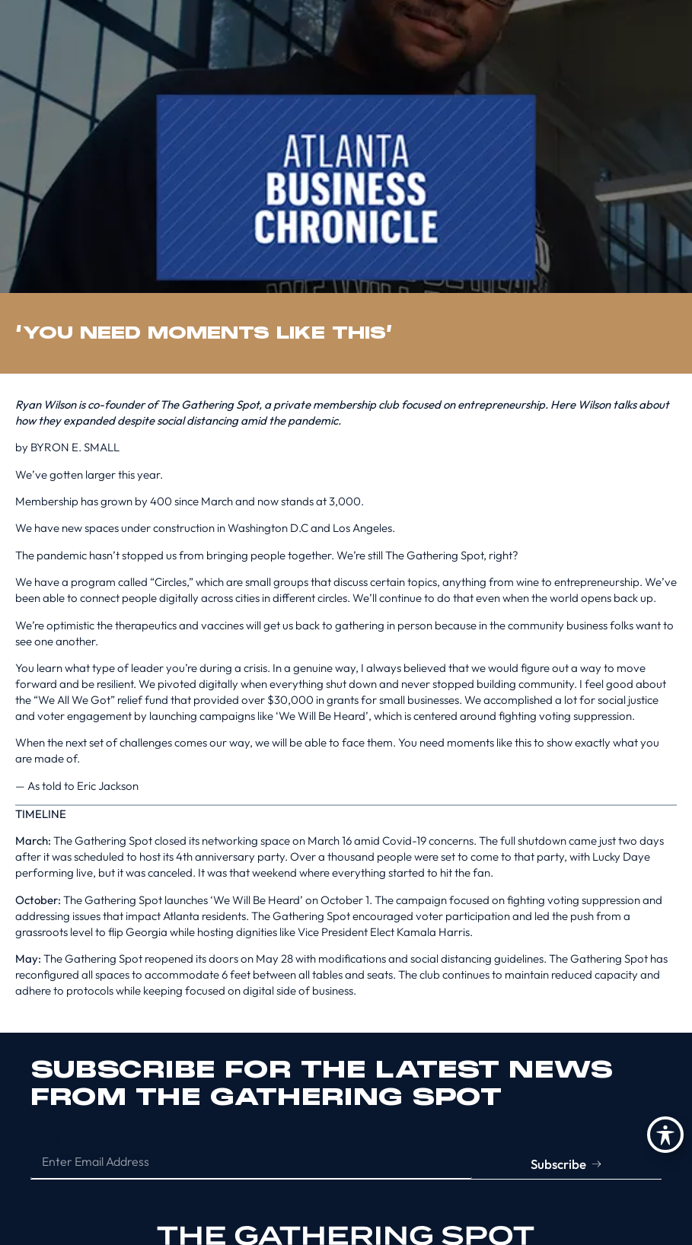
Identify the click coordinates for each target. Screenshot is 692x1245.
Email (44, 1139)
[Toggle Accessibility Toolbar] (665, 1134)
